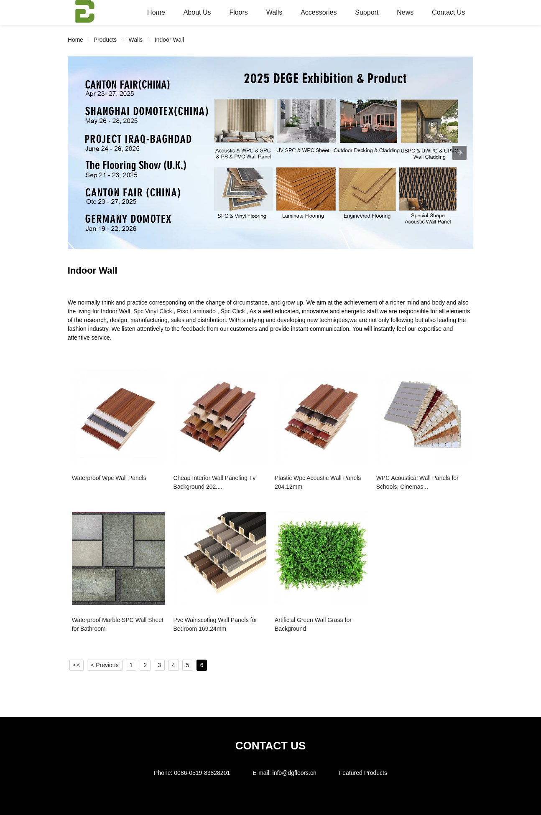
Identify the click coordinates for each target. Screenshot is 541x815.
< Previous (105, 665)
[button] (459, 153)
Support (366, 12)
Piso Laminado (196, 311)
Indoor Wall (169, 39)
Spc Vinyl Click (152, 311)
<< (76, 665)
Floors (238, 12)
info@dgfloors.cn (294, 772)
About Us (197, 12)
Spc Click (233, 311)
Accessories (319, 12)
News (405, 12)
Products (105, 39)
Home (156, 12)
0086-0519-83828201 (202, 772)
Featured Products (363, 772)
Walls (274, 12)
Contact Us (448, 12)
